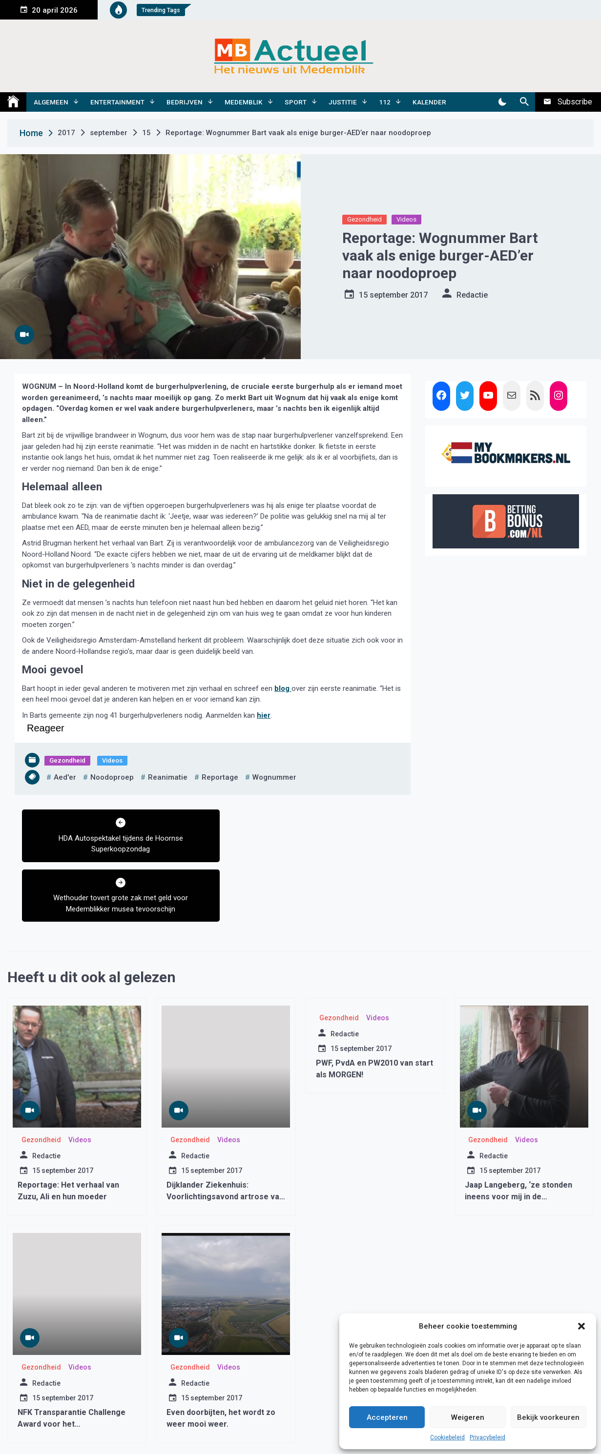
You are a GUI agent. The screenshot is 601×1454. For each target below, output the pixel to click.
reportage (220, 777)
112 (385, 102)
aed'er (65, 777)
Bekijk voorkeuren (548, 1417)
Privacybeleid (487, 1437)
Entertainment (117, 102)
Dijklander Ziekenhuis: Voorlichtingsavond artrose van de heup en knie (225, 1137)
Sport (296, 102)
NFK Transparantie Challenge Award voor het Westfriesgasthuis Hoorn (71, 1364)
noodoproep (112, 777)
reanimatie (167, 777)
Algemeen (51, 102)
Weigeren (467, 1417)
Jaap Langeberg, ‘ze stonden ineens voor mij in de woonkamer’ (518, 1137)
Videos (406, 219)
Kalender (429, 102)
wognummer (274, 777)
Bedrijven (184, 102)
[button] (581, 1326)
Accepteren (387, 1417)
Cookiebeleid (447, 1437)
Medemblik (244, 102)
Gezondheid (364, 219)
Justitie (343, 102)
